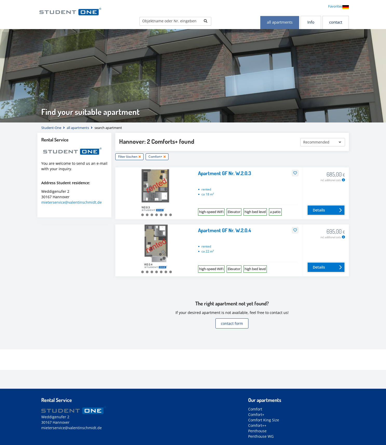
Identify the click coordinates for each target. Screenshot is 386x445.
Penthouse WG (261, 436)
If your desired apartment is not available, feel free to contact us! (232, 312)
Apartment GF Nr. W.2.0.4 (224, 230)
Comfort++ (257, 425)
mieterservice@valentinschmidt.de (71, 202)
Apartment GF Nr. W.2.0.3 (224, 173)
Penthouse (257, 430)
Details (319, 210)
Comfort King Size (263, 419)
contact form (232, 323)
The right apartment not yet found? (232, 303)
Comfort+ (256, 414)
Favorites (335, 6)
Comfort (255, 409)
